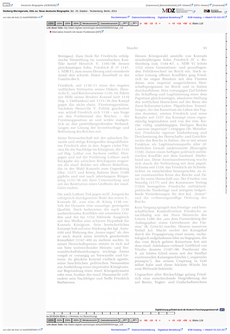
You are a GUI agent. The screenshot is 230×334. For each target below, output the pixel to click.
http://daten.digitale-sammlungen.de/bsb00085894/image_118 (93, 28)
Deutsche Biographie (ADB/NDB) (38, 5)
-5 (156, 23)
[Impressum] (152, 5)
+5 (173, 23)
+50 (185, 23)
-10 (151, 23)
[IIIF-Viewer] (184, 5)
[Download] (218, 5)
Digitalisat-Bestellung (169, 17)
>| (190, 23)
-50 (145, 23)
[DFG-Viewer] (201, 5)
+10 (178, 23)
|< (140, 23)
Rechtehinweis (119, 17)
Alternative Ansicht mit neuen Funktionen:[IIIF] (75, 32)
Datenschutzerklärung (143, 17)
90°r (134, 23)
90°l (124, 23)
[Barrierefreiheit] (168, 5)
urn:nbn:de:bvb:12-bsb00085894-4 (21, 17)
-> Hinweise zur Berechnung (81, 316)
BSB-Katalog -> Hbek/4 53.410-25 (205, 17)
